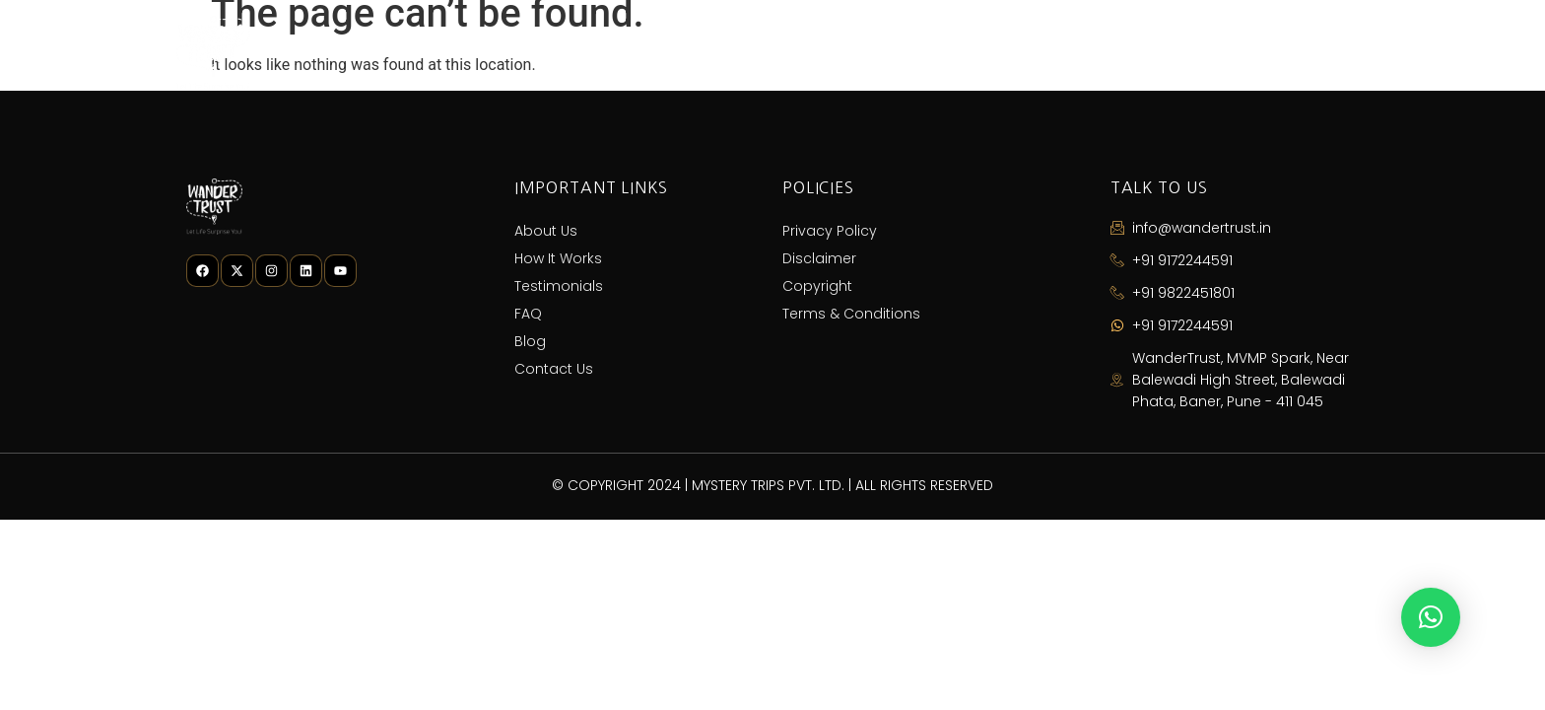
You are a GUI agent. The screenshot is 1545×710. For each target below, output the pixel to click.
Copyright (817, 286)
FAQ (1106, 52)
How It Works (843, 52)
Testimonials (994, 52)
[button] (1430, 617)
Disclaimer (819, 258)
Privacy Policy (829, 231)
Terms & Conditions (851, 313)
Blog (1189, 52)
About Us (705, 52)
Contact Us (1303, 52)
